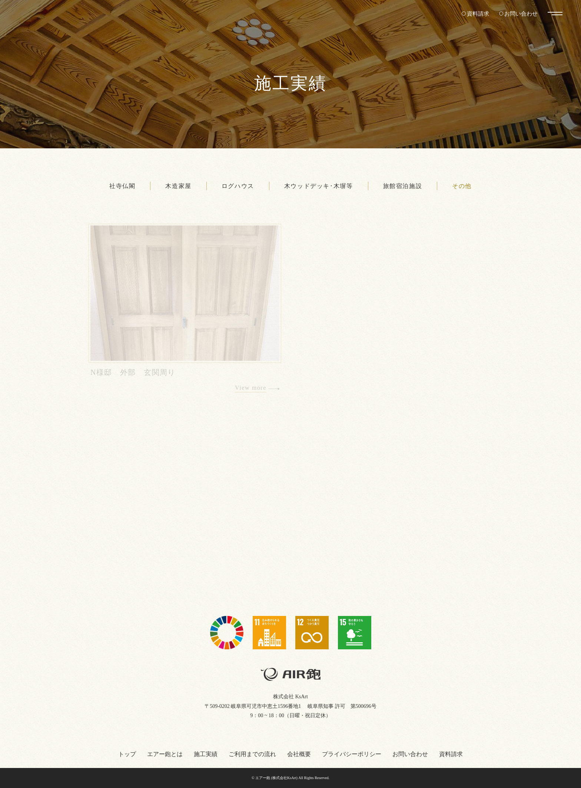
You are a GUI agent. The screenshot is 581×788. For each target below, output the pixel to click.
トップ (127, 754)
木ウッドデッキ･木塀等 (318, 186)
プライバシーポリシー (351, 754)
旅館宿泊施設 (402, 186)
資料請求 (475, 13)
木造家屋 (178, 186)
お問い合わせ (520, 13)
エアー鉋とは (165, 754)
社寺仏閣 (122, 186)
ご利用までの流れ (252, 754)
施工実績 (206, 754)
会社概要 (299, 754)
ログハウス (238, 186)
